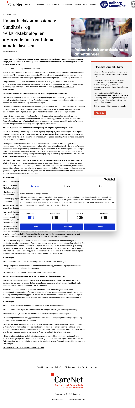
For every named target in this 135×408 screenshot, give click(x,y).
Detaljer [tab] (68, 186)
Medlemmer (67, 4)
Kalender (40, 4)
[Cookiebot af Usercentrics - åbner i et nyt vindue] (105, 179)
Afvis (36, 227)
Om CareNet (80, 4)
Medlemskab (52, 4)
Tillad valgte (67, 227)
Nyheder (28, 4)
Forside (40, 367)
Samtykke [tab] (35, 186)
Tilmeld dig (100, 113)
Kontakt (93, 4)
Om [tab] (100, 186)
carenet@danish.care (77, 399)
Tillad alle (99, 227)
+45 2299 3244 (57, 399)
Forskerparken (60, 394)
